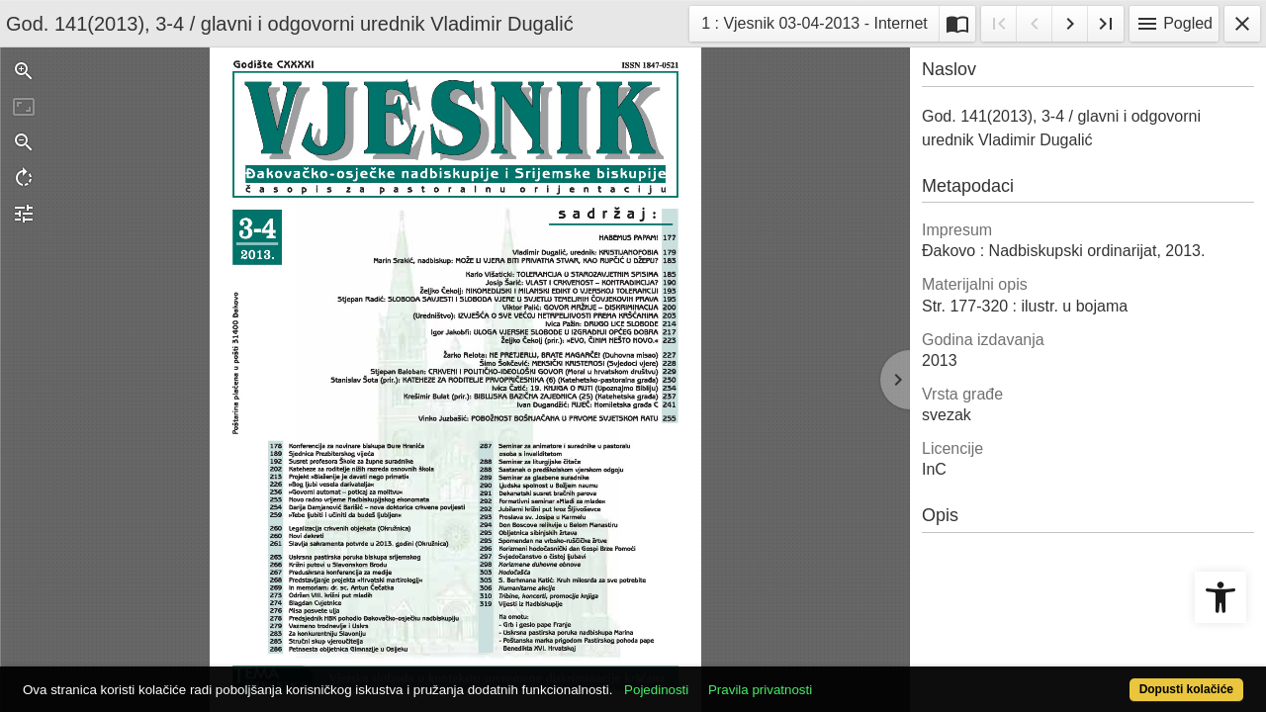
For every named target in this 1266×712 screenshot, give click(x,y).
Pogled (1174, 24)
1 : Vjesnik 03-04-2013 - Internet (814, 21)
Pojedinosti (719, 678)
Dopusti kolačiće (1117, 678)
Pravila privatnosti (823, 678)
